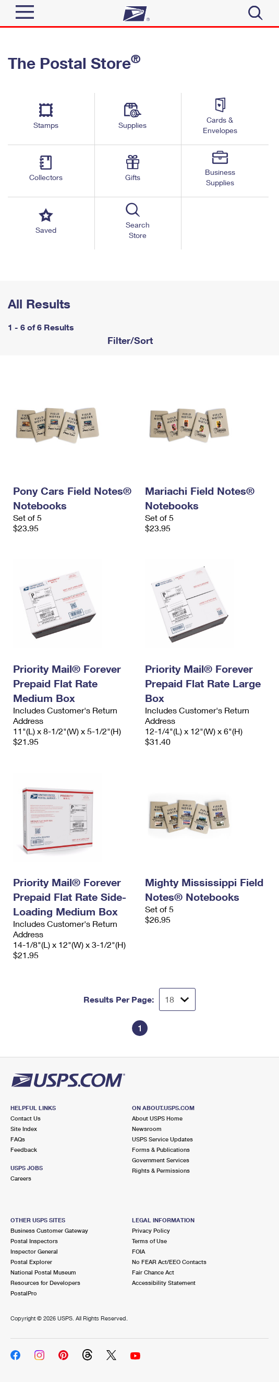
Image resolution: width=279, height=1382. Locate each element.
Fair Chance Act (153, 1272)
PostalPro (23, 1293)
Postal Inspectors (34, 1240)
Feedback (23, 1149)
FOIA (138, 1251)
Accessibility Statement (164, 1282)
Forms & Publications (161, 1149)
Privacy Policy (151, 1230)
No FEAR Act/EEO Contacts (169, 1261)
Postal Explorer (31, 1261)
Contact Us (25, 1118)
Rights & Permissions (161, 1170)
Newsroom (147, 1128)
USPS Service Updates (162, 1139)
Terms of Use (149, 1240)
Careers (20, 1178)
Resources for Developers (45, 1282)
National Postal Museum (43, 1272)
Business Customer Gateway (49, 1230)
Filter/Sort (129, 340)
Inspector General (34, 1251)
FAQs (17, 1139)
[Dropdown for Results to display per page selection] (177, 999)
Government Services (160, 1160)
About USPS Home (157, 1118)
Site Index (23, 1128)
